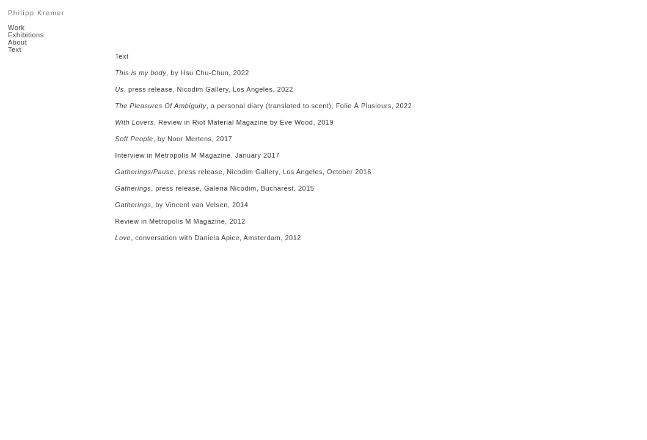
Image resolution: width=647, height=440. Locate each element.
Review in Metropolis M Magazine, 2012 (180, 221)
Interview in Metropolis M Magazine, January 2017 (197, 155)
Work (16, 27)
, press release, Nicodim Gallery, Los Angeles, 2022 (204, 89)
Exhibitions (26, 34)
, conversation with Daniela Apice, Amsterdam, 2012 (208, 237)
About (17, 42)
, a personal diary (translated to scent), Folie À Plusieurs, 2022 (263, 105)
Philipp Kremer (36, 12)
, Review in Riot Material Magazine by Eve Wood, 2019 (224, 122)
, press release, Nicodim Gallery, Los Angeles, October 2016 (243, 171)
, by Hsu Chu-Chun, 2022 (182, 72)
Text (14, 49)
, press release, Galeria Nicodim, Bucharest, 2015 (214, 188)
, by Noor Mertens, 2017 (173, 138)
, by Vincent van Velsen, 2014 (181, 204)
